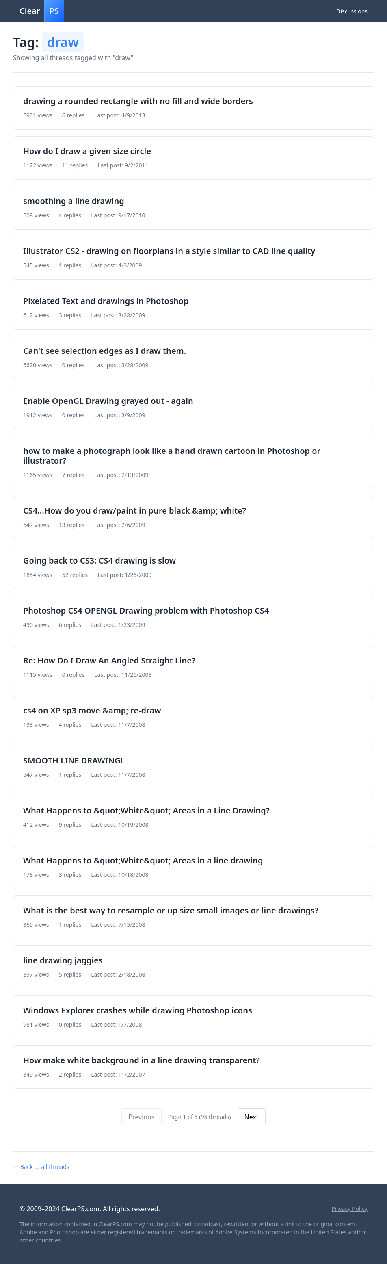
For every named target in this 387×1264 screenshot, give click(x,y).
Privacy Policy (350, 1208)
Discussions (352, 11)
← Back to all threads (41, 1167)
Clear (41, 11)
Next (251, 1116)
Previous (141, 1116)
